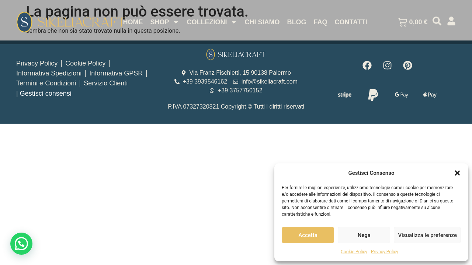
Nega (364, 235)
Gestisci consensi (46, 93)
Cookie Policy (354, 251)
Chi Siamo (262, 22)
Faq (320, 22)
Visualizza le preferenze (427, 235)
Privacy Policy (384, 251)
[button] (457, 173)
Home (133, 22)
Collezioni (212, 22)
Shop (164, 22)
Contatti (350, 22)
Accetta (307, 235)
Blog (296, 22)
